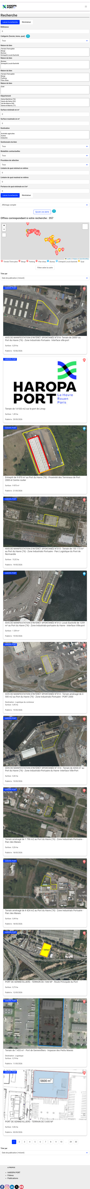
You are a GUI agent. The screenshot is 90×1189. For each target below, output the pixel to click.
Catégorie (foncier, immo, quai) (16, 36)
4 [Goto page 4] (29, 1142)
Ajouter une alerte (42, 212)
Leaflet (68, 259)
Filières (10, 1175)
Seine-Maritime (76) (45, 99)
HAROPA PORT (13, 1172)
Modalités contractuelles (10, 151)
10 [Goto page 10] (61, 1142)
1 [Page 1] (14, 1142)
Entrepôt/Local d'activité (45, 55)
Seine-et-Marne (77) (45, 106)
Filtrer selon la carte (45, 268)
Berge (45, 51)
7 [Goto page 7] (45, 1142)
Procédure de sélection (10, 160)
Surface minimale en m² (10, 110)
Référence (5, 27)
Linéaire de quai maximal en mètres (15, 177)
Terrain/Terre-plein (45, 49)
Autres (45, 136)
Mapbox (75, 259)
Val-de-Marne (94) (45, 103)
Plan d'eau (45, 80)
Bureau (45, 53)
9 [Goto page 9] (56, 1142)
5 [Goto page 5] (35, 1142)
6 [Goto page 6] (40, 1142)
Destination (5, 128)
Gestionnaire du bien (9, 142)
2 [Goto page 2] (19, 1142)
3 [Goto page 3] (24, 1142)
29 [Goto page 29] (71, 1142)
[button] (57, 253)
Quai (45, 87)
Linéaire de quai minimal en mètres (14, 168)
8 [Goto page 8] (50, 1142)
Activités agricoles (45, 134)
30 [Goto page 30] (76, 1142)
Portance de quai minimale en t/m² (14, 187)
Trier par (4, 274)
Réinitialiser (26, 22)
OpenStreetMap (84, 259)
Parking (45, 78)
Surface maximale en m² (10, 119)
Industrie (45, 138)
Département (6, 96)
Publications (12, 1178)
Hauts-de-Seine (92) (45, 101)
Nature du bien (6, 45)
